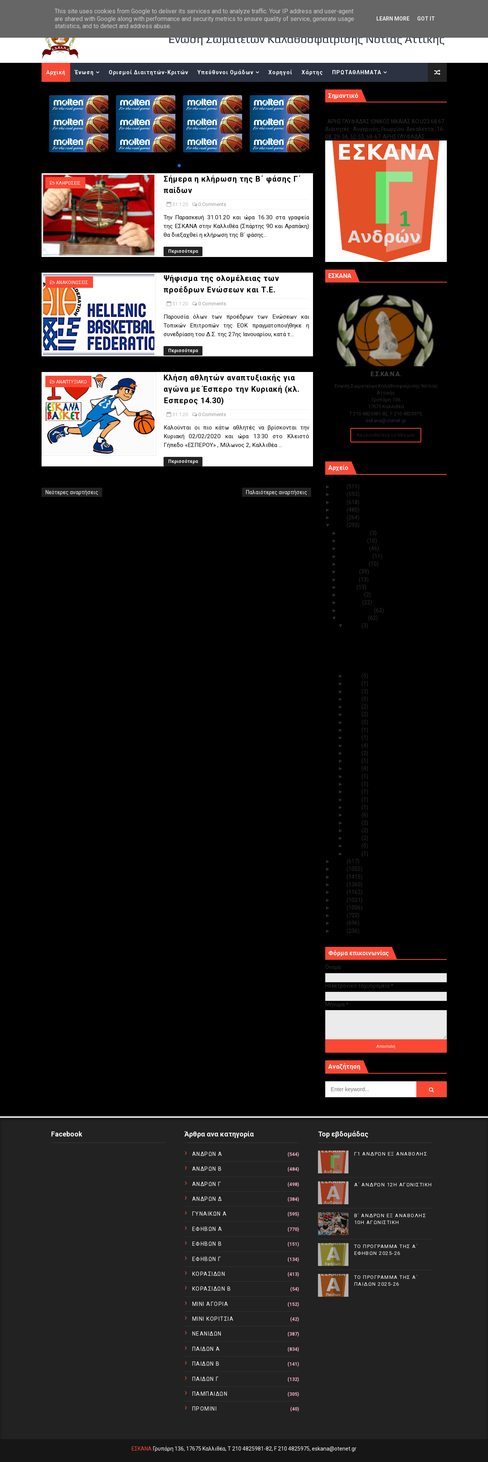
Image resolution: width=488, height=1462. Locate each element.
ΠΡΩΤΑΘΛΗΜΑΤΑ (356, 72)
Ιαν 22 (353, 730)
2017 (340, 877)
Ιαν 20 (353, 745)
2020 (340, 525)
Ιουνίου (349, 579)
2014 (340, 900)
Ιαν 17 (353, 768)
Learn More (392, 19)
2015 (340, 892)
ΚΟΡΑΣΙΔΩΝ (209, 1274)
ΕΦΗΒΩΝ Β (207, 1244)
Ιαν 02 (353, 846)
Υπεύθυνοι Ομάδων (225, 72)
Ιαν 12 (353, 799)
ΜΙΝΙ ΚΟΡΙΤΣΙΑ (213, 1319)
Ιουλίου (349, 571)
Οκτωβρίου (354, 548)
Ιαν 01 (353, 854)
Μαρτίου (351, 602)
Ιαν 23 (353, 722)
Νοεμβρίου (353, 541)
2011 (340, 923)
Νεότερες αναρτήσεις (71, 492)
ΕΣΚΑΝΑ (142, 1449)
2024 (340, 494)
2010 (340, 931)
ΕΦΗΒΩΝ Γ (207, 1259)
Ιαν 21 (353, 737)
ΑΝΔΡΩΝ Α (207, 1154)
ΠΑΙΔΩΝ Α (206, 1349)
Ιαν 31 (353, 625)
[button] (179, 165)
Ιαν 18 (353, 761)
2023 (340, 502)
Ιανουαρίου (354, 618)
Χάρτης (312, 72)
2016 (340, 884)
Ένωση (84, 72)
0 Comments (212, 204)
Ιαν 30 (353, 676)
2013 (340, 908)
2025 (340, 487)
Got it (426, 19)
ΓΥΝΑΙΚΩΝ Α (209, 1214)
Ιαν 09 (353, 815)
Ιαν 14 (353, 784)
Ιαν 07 (353, 830)
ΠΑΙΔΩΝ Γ (205, 1379)
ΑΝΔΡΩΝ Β (207, 1169)
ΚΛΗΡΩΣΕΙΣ (68, 183)
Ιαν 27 (353, 699)
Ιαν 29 (353, 683)
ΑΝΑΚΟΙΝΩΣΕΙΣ (72, 282)
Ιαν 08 (353, 823)
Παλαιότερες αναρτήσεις (276, 492)
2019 (340, 861)
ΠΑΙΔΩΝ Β (206, 1364)
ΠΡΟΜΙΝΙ (204, 1409)
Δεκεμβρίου (355, 533)
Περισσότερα (183, 251)
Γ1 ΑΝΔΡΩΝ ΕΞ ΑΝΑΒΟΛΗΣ (364, 113)
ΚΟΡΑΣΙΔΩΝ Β (211, 1289)
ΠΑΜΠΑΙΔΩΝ (210, 1394)
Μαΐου (348, 587)
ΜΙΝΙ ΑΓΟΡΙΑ (210, 1304)
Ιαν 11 (353, 807)
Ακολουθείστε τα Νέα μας (385, 435)
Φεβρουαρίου (357, 610)
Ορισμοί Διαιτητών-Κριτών (148, 72)
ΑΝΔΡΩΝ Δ (207, 1199)
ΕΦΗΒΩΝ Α (207, 1229)
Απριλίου (352, 595)
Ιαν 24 (353, 714)
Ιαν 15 (353, 776)
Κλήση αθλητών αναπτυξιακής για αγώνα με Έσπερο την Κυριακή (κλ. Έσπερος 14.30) (232, 389)
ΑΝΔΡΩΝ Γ (207, 1184)
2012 (340, 915)
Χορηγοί (280, 72)
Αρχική (56, 72)
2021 (340, 517)
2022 (340, 510)
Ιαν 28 (353, 691)
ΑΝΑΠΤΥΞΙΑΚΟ (71, 382)
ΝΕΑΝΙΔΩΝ (207, 1334)
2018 (340, 869)
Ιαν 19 (353, 753)
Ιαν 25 (353, 707)
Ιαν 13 (353, 791)
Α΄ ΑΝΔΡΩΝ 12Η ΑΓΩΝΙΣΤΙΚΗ (393, 1184)
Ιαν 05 (353, 838)
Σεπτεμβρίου (356, 556)
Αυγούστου (354, 564)
